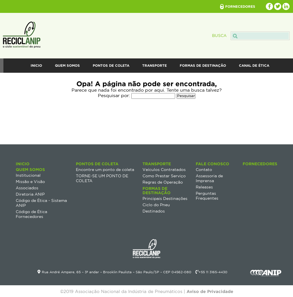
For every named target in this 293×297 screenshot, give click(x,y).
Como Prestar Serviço (164, 176)
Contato (204, 169)
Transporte (154, 65)
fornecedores (240, 6)
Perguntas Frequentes (207, 195)
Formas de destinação (203, 65)
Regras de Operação (162, 182)
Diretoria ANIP (30, 194)
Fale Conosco (150, 80)
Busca (251, 35)
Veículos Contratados (164, 169)
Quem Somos (67, 65)
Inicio (36, 65)
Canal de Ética (254, 65)
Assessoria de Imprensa (209, 178)
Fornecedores (260, 164)
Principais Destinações (164, 198)
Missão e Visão (30, 181)
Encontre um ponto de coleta (105, 169)
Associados (27, 188)
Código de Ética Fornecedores (31, 214)
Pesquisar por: (114, 95)
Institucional (28, 175)
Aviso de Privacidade (210, 291)
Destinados (153, 211)
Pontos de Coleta (111, 65)
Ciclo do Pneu (156, 204)
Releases (204, 187)
